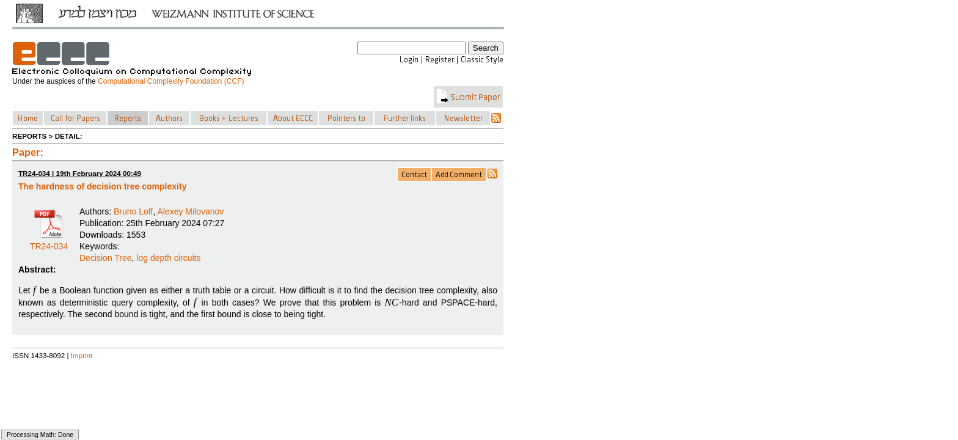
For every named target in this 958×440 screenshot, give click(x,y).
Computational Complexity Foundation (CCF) (171, 81)
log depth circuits (168, 258)
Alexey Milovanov (190, 211)
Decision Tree (105, 258)
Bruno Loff (133, 211)
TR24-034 (49, 242)
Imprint (82, 355)
